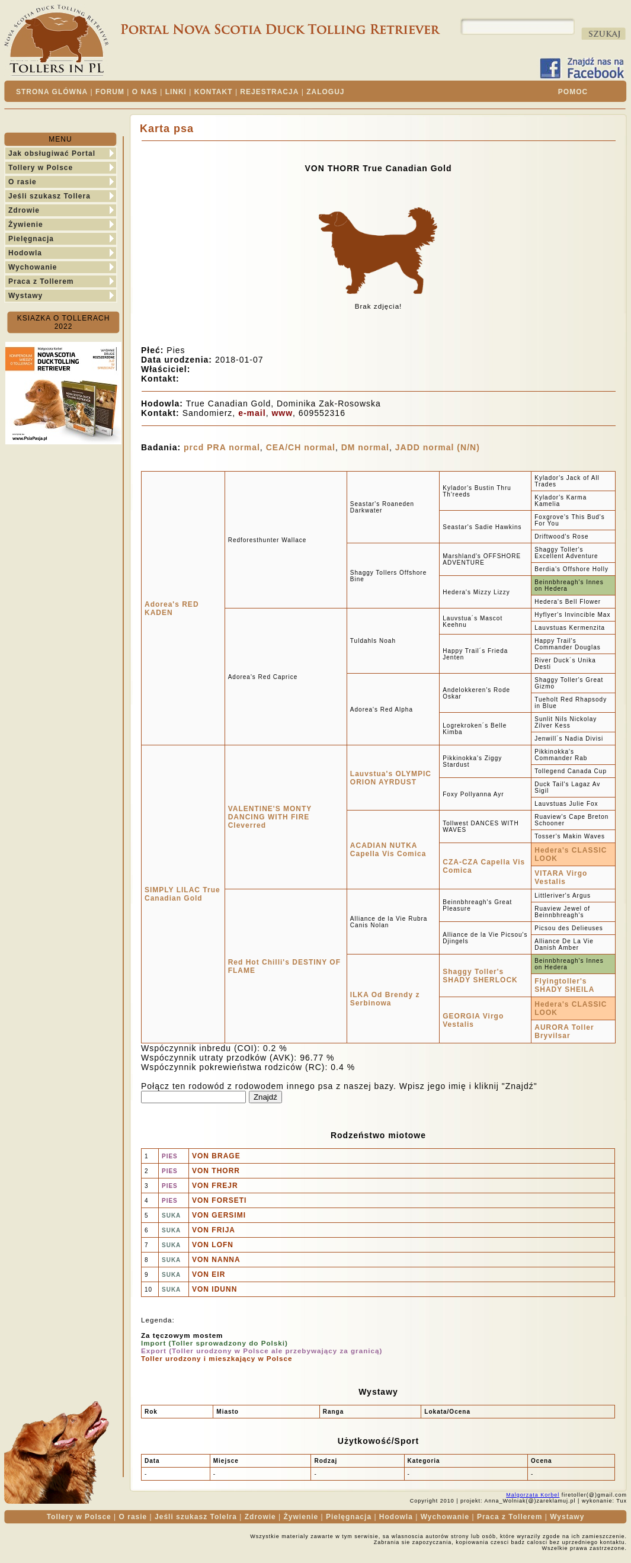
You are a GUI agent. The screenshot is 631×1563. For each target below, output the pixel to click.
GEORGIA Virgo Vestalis (473, 1020)
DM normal (365, 447)
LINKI (176, 92)
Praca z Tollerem (41, 281)
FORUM (109, 92)
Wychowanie (32, 267)
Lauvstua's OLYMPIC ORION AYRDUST (390, 778)
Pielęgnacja (31, 239)
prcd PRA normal (222, 447)
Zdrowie (24, 210)
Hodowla (25, 253)
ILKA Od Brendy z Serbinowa (385, 999)
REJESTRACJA (269, 92)
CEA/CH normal (300, 447)
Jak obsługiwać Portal (51, 153)
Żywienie (25, 224)
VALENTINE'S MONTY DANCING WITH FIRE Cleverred (270, 817)
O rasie (22, 182)
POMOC (573, 92)
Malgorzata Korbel (532, 1495)
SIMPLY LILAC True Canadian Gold (182, 894)
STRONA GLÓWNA (52, 92)
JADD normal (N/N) (437, 447)
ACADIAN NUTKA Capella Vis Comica (388, 849)
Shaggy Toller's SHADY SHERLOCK (480, 976)
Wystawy (25, 296)
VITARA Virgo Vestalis (560, 877)
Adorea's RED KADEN (172, 608)
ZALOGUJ (325, 92)
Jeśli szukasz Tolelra (196, 1517)
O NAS (145, 92)
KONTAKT (213, 92)
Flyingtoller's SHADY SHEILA (564, 985)
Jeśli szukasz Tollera (49, 196)
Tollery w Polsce (40, 168)
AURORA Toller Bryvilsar (564, 1031)
